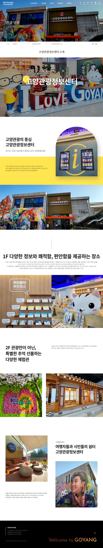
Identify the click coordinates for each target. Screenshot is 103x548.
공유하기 (93, 44)
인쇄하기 (96, 44)
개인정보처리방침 (11, 527)
